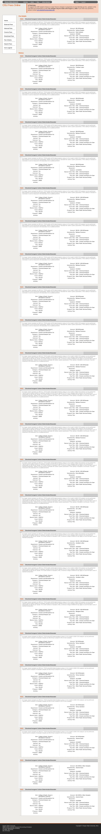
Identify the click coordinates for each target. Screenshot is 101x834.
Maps (38, 2)
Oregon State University (11, 2)
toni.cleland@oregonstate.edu (46, 10)
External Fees (8, 24)
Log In (83, 2)
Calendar (25, 2)
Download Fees (9, 36)
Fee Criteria (8, 40)
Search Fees (8, 44)
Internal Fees (8, 28)
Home (76, 2)
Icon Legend (8, 48)
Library (32, 2)
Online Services (46, 2)
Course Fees (8, 32)
